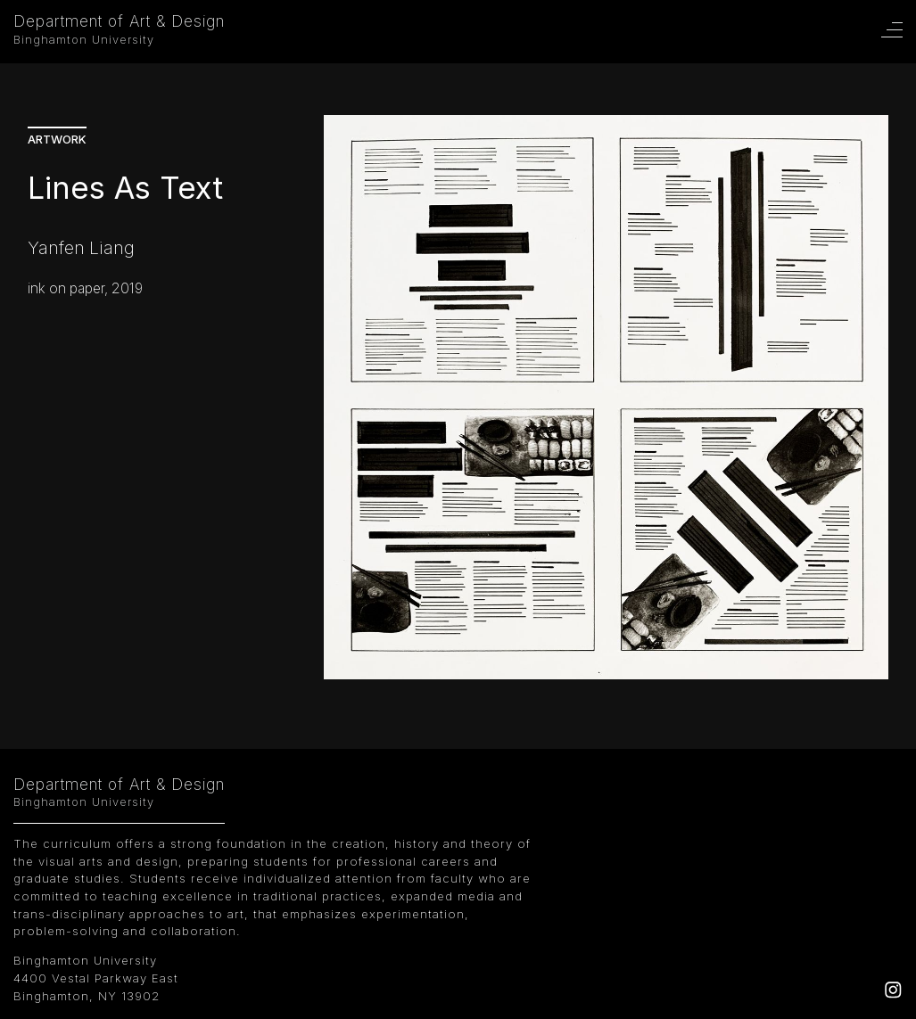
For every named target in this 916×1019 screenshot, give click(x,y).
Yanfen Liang (81, 248)
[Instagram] (893, 994)
